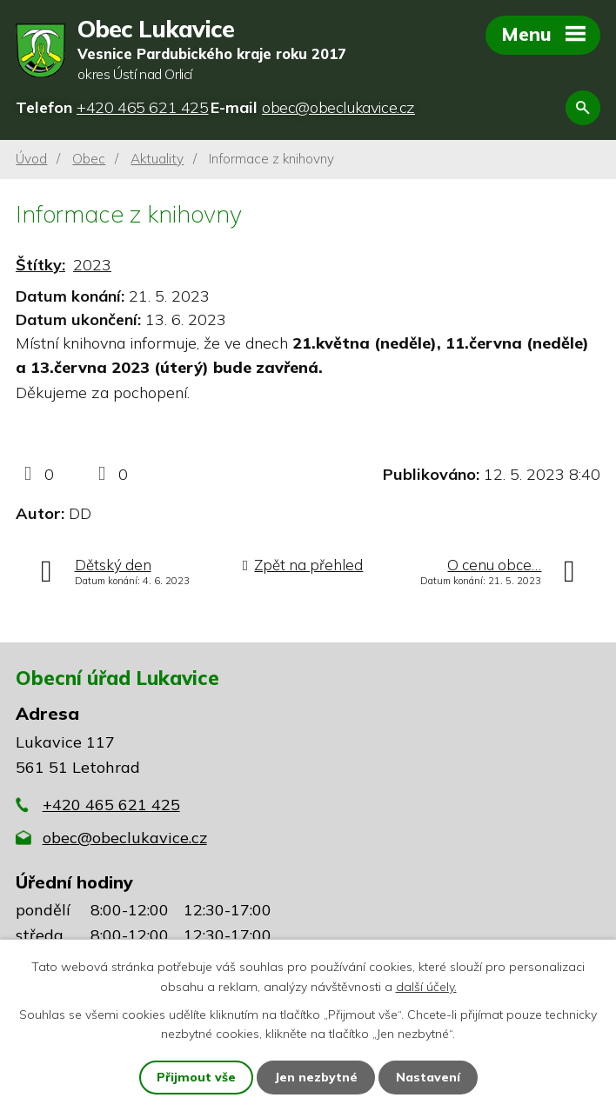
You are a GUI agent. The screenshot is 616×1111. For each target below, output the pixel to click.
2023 (92, 265)
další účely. (426, 986)
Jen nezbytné (316, 1077)
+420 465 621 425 (111, 805)
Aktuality (157, 158)
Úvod (31, 158)
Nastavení (428, 1077)
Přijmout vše (196, 1077)
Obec (88, 158)
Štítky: (40, 265)
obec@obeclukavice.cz (125, 838)
